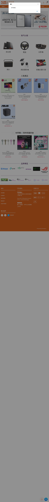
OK (37, 11)
